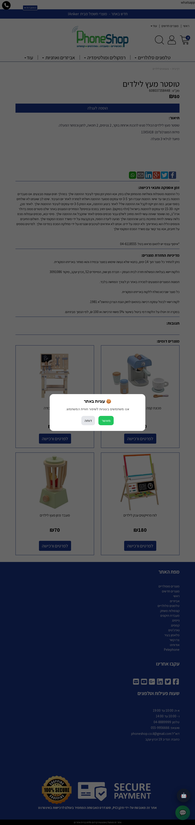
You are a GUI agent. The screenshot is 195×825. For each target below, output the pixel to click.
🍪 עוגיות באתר (97, 401)
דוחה (88, 420)
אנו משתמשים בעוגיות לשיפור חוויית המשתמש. (97, 409)
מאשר (106, 420)
